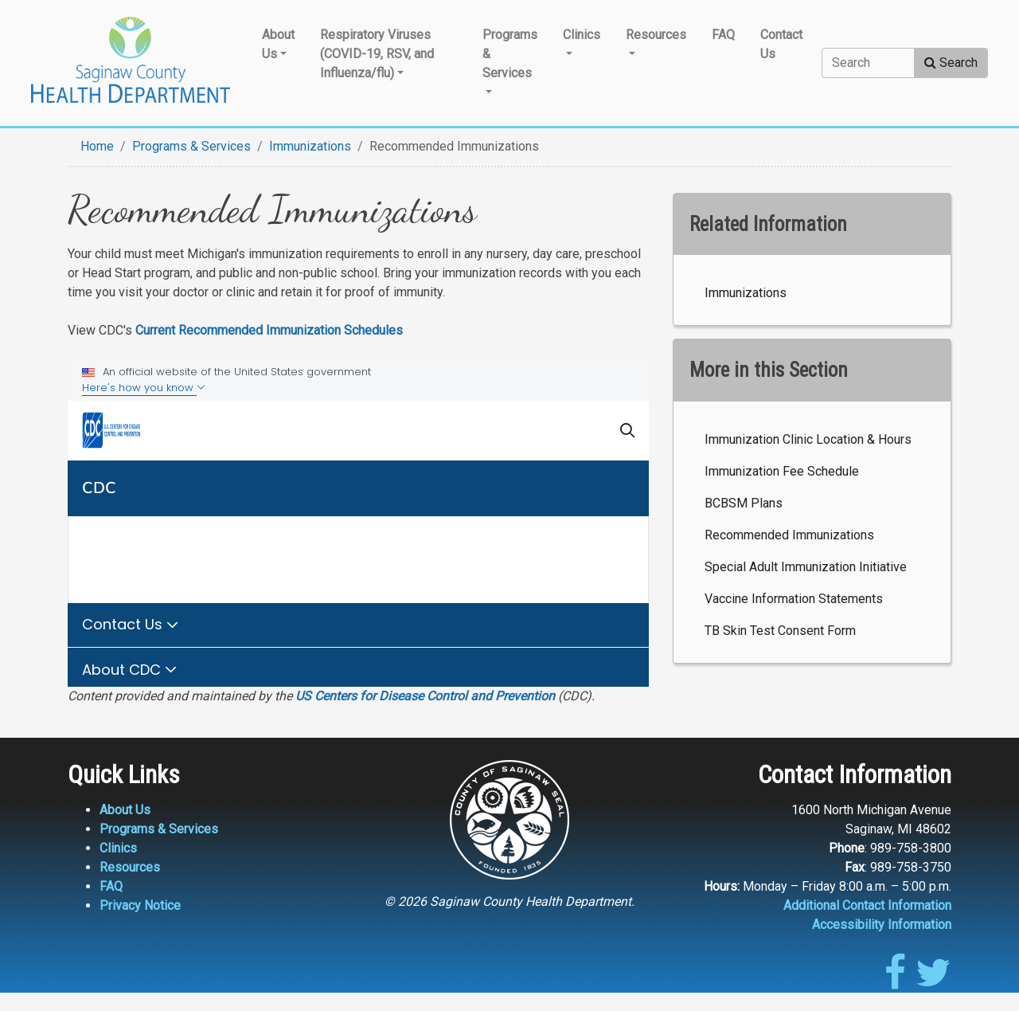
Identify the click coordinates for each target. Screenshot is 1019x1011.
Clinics (118, 848)
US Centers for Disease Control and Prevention (425, 695)
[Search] (868, 63)
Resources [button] (656, 34)
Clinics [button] (581, 34)
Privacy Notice (140, 905)
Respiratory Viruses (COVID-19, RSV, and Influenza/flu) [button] (377, 53)
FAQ (723, 34)
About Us (125, 809)
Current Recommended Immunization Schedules (269, 330)
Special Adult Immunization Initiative (806, 566)
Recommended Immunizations (789, 535)
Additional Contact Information (867, 905)
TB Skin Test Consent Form (780, 630)
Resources (130, 867)
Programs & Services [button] (509, 53)
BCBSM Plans (744, 503)
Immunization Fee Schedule (782, 471)
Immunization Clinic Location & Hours (808, 439)
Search (951, 62)
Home (97, 146)
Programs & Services (191, 146)
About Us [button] (278, 44)
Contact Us (781, 44)
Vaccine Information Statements (794, 598)
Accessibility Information (881, 924)
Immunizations (310, 146)
